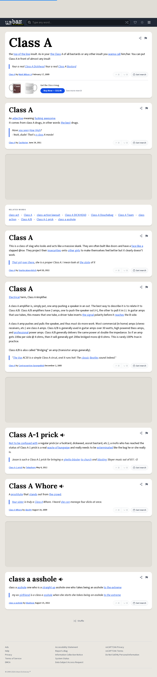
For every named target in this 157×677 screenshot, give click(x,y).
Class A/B (26, 219)
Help (7, 651)
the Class (55, 54)
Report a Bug (61, 651)
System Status (62, 658)
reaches (119, 315)
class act (14, 215)
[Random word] (127, 22)
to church (86, 460)
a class (39, 135)
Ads (7, 647)
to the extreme (112, 587)
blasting (102, 460)
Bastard (71, 67)
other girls (74, 250)
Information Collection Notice (69, 654)
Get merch (139, 74)
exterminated (105, 448)
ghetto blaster (72, 460)
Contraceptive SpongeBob (31, 365)
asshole (21, 587)
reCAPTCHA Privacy (115, 647)
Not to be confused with (23, 443)
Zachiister (23, 142)
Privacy (8, 654)
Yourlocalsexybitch (27, 270)
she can (65, 502)
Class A (12, 74)
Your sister (18, 502)
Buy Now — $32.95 (53, 90)
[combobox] (78, 22)
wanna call (114, 54)
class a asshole (67, 219)
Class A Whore (15, 509)
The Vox (17, 358)
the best (66, 123)
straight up (48, 587)
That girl (17, 262)
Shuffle (78, 621)
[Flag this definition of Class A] (145, 38)
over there (28, 262)
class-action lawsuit (48, 215)
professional (21, 332)
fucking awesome (45, 118)
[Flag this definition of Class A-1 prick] (146, 433)
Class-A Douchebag (102, 215)
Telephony (31, 467)
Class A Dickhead (35, 67)
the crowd (55, 494)
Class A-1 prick (45, 219)
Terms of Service (13, 658)
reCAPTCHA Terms (114, 651)
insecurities (54, 250)
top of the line (21, 54)
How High (35, 130)
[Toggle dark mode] (142, 22)
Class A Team (126, 215)
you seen (24, 130)
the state (85, 262)
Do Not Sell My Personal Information (122, 654)
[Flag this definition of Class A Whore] (146, 484)
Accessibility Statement (66, 647)
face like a (137, 246)
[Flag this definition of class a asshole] (146, 577)
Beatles (94, 358)
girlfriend (24, 595)
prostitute (17, 494)
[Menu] (149, 22)
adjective (17, 118)
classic (85, 358)
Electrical (14, 297)
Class (61, 67)
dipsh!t (28, 509)
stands (33, 494)
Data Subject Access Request (69, 662)
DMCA (7, 662)
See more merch (74, 90)
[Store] (135, 22)
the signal (88, 315)
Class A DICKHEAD (75, 215)
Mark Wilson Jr (25, 74)
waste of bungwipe (58, 448)
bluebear (30, 603)
